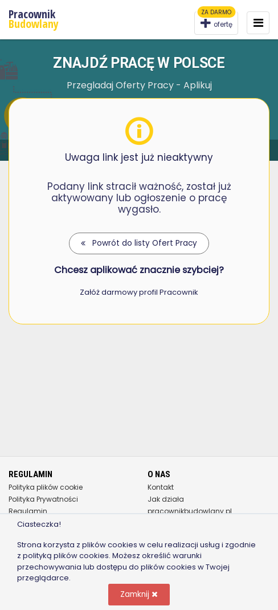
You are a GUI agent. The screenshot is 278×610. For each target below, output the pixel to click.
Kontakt (161, 487)
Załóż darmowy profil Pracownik (139, 292)
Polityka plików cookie (46, 487)
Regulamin (28, 511)
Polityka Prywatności (43, 499)
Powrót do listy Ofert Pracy (139, 243)
